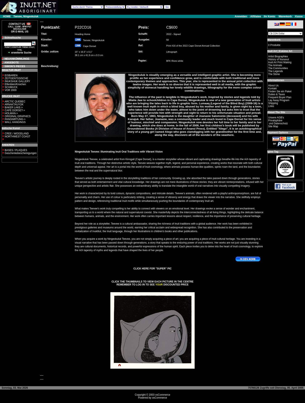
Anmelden (241, 16)
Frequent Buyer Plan (279, 97)
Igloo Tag (272, 151)
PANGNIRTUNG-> (15, 119)
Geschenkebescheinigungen (20, 153)
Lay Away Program (278, 100)
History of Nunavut (278, 59)
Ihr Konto (269, 16)
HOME (7, 16)
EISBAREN (11, 75)
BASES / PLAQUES (16, 150)
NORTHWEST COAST (17, 136)
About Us (273, 85)
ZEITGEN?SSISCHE (16, 78)
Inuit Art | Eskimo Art (279, 51)
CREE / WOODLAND (16, 133)
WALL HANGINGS (15, 122)
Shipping (273, 103)
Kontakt (272, 88)
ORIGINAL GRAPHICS (18, 116)
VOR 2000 (10, 90)
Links (271, 106)
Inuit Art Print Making (280, 62)
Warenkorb (285, 16)
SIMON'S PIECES (15, 66)
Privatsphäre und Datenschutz (278, 122)
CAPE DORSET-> (15, 110)
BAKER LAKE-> (14, 107)
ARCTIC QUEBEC (15, 101)
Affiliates (255, 16)
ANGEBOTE (11, 62)
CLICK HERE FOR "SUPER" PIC (152, 268)
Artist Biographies (278, 56)
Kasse (299, 16)
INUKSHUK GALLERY (17, 81)
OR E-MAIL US (19, 31)
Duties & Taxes (276, 94)
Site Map (273, 126)
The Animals (275, 65)
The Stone (274, 74)
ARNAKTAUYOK (14, 104)
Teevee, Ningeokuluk (25, 16)
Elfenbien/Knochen (15, 84)
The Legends (275, 71)
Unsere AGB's (276, 117)
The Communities (278, 68)
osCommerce (162, 394)
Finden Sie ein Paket (280, 91)
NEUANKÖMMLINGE (17, 58)
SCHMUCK (11, 87)
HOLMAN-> (11, 113)
